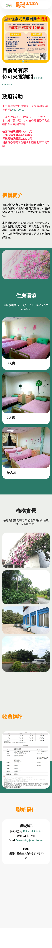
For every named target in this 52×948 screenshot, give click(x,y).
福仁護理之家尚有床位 (27, 5)
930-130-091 (16, 90)
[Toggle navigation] (45, 5)
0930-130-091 (19, 116)
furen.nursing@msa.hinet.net (26, 851)
